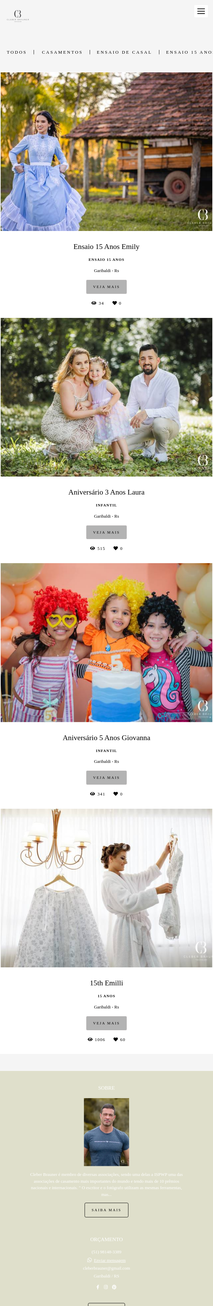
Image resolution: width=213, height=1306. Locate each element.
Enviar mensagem (110, 1260)
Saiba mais (107, 1210)
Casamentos (62, 52)
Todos (17, 52)
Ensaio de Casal (124, 52)
